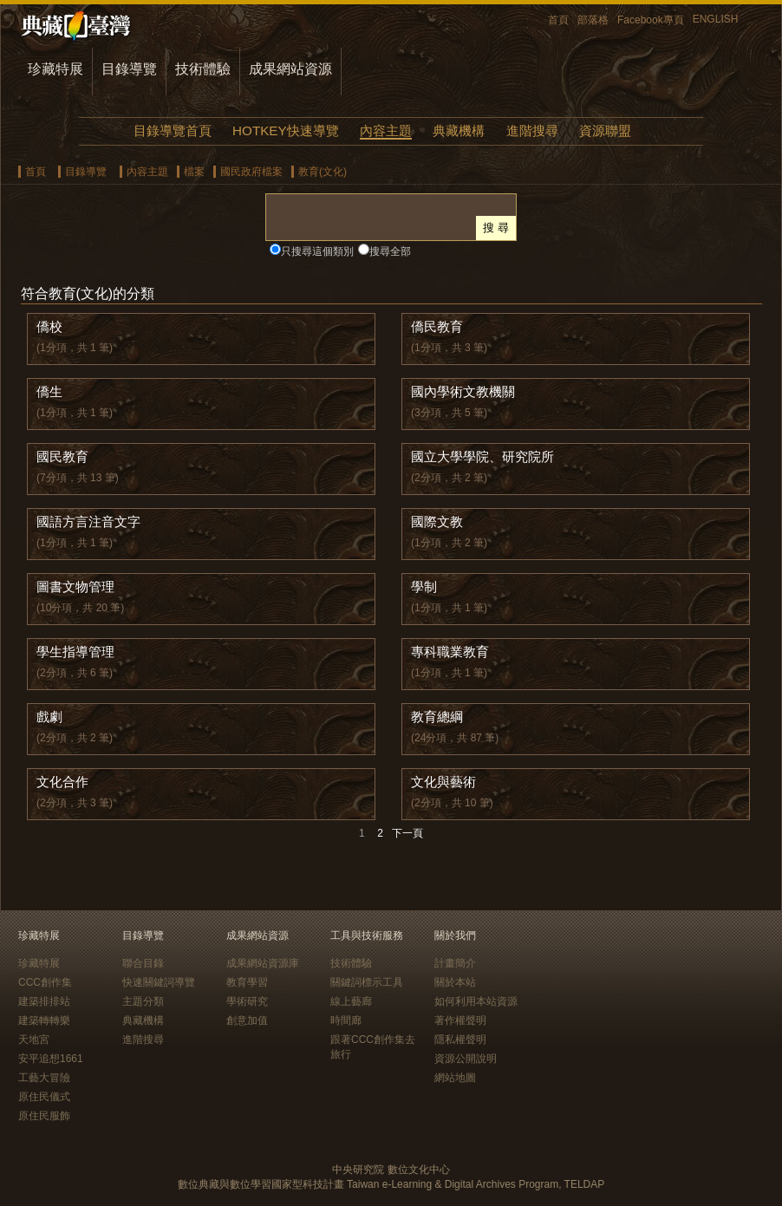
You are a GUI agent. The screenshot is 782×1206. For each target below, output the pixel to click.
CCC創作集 (45, 982)
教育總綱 (437, 716)
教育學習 (247, 982)
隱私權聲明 (460, 1039)
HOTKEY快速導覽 (285, 130)
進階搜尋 (532, 130)
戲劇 (49, 716)
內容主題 (386, 130)
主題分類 (143, 1001)
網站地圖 (455, 1078)
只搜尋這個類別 (317, 251)
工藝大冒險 (44, 1078)
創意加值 (247, 1020)
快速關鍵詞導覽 (158, 982)
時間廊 (346, 1020)
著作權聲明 (460, 1020)
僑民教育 (437, 326)
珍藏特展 (55, 69)
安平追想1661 (50, 1059)
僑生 (49, 391)
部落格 (593, 20)
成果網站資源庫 (262, 963)
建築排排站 (44, 1001)
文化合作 (62, 781)
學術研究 (247, 1001)
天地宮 (33, 1039)
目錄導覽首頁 (173, 130)
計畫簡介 (455, 963)
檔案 (194, 172)
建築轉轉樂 (44, 1020)
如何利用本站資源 (476, 1001)
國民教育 (62, 456)
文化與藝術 (443, 781)
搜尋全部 (390, 251)
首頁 (558, 20)
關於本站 (455, 982)
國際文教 (437, 521)
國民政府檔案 (251, 172)
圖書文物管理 (75, 586)
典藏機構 (459, 130)
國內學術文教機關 (463, 391)
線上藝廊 (351, 1001)
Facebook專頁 (650, 20)
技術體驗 (203, 69)
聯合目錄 (143, 963)
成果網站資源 (290, 69)
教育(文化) (322, 172)
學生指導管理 (75, 651)
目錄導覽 (129, 69)
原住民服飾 (44, 1116)
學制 (424, 586)
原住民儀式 (44, 1097)
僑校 (49, 326)
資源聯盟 (605, 130)
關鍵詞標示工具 (366, 982)
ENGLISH (716, 19)
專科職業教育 (450, 651)
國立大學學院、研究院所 (482, 456)
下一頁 (407, 833)
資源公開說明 (465, 1059)
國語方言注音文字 (88, 521)
